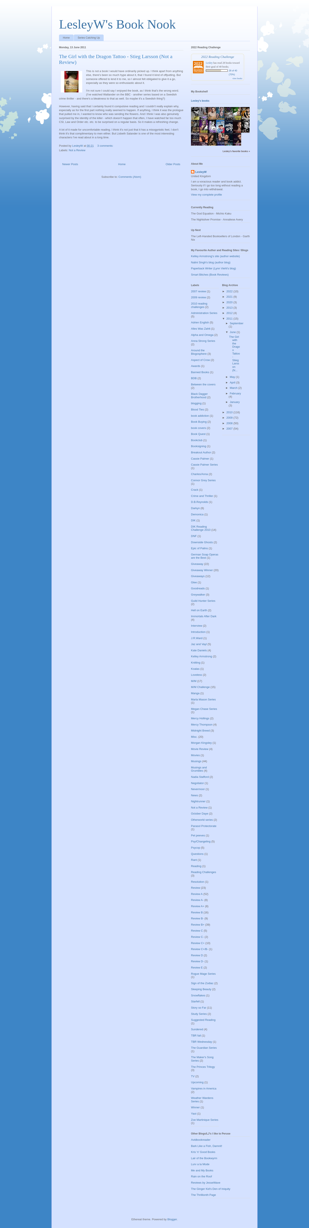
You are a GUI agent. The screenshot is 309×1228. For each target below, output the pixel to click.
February (235, 393)
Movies (195, 755)
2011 (229, 318)
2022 (229, 291)
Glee (194, 582)
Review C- (197, 936)
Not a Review (77, 150)
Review (195, 887)
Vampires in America (203, 1088)
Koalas (195, 668)
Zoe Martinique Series (204, 1119)
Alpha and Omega (202, 334)
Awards (195, 366)
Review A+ (197, 906)
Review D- (197, 961)
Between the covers (203, 384)
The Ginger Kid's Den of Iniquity (210, 1188)
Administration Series (204, 313)
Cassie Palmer (200, 458)
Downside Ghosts (202, 542)
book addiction (200, 415)
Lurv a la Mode (200, 1164)
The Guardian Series (204, 1047)
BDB (194, 378)
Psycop (195, 847)
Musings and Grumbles (199, 769)
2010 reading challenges (199, 305)
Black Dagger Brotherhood (199, 395)
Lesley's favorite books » (236, 151)
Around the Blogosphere (199, 352)
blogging (196, 403)
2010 (229, 412)
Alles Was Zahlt (200, 328)
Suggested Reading (203, 1019)
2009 (229, 417)
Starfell (195, 1001)
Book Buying (199, 421)
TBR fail (196, 1035)
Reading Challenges (203, 872)
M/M (193, 681)
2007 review (198, 291)
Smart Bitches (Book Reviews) (210, 274)
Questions (197, 853)
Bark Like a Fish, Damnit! (206, 1146)
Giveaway (197, 564)
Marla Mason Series (203, 699)
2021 (229, 296)
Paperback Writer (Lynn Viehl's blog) (213, 268)
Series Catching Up (89, 37)
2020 (229, 302)
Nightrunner (198, 801)
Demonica (197, 514)
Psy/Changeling (201, 841)
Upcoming (197, 1082)
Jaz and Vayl (199, 644)
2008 (229, 423)
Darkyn (195, 508)
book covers (198, 428)
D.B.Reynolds (199, 502)
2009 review (198, 297)
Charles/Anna (199, 474)
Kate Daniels (199, 650)
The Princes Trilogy (203, 1066)
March (234, 387)
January (235, 402)
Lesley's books (200, 100)
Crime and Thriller (202, 496)
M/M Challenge (200, 687)
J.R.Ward (197, 638)
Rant (194, 859)
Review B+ (197, 924)
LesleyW (201, 171)
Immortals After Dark (203, 616)
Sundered (197, 1029)
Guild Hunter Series (203, 600)
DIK (193, 520)
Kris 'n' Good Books (203, 1152)
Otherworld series (202, 819)
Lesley (209, 62)
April (233, 382)
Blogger (172, 1219)
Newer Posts (70, 164)
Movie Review (199, 749)
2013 (229, 307)
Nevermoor (198, 789)
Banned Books (200, 372)
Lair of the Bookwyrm (204, 1158)
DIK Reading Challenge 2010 (201, 528)
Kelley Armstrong (201, 656)
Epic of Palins (199, 548)
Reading (196, 866)
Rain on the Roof (201, 1176)
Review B (197, 912)
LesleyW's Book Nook (117, 24)
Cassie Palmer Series (204, 464)
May (233, 377)
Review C (197, 930)
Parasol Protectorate (204, 826)
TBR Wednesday (201, 1041)
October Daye (199, 813)
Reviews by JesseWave (205, 1182)
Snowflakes (198, 995)
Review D (197, 955)
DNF (194, 536)
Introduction (198, 632)
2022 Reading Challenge (217, 57)
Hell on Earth (199, 610)
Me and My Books (202, 1170)
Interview (196, 625)
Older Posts (173, 164)
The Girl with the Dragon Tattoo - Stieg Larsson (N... (234, 353)
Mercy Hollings (200, 718)
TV (193, 1076)
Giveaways (198, 576)
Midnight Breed (200, 730)
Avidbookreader (201, 1139)
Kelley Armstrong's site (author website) (215, 256)
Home (66, 37)
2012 (229, 313)
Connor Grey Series (203, 480)
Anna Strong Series (203, 340)
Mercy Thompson (201, 724)
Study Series (199, 1013)
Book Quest (198, 434)
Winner (195, 1107)
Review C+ (197, 943)
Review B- (197, 918)
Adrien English (200, 322)
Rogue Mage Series (203, 973)
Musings (196, 761)
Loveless (196, 674)
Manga (195, 693)
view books (237, 78)
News (194, 795)
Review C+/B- (199, 949)
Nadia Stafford (200, 776)
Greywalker (198, 594)
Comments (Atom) (129, 176)
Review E (197, 967)
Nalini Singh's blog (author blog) (210, 262)
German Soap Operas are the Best (204, 556)
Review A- (197, 900)
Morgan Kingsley (201, 742)
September (237, 323)
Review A (197, 894)
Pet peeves (198, 835)
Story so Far (198, 1007)
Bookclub (196, 440)
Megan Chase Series (204, 709)
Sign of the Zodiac (202, 983)
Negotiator (197, 783)
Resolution (197, 881)
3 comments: (105, 145)
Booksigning (198, 446)
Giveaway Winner (202, 570)
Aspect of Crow (200, 360)
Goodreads (198, 588)
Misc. (194, 736)
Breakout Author (201, 452)
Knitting (195, 662)
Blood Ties (197, 409)
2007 (229, 428)
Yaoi (193, 1113)
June (233, 332)
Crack (194, 489)
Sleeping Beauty (201, 989)
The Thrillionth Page (203, 1194)
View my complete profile (206, 194)
